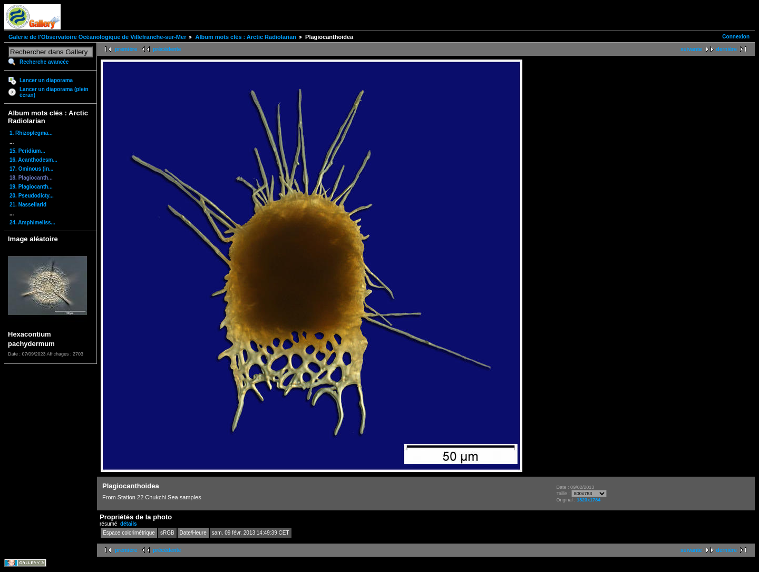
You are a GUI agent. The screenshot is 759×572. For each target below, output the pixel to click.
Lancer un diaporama (46, 80)
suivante (691, 49)
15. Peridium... (27, 151)
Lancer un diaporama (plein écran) (54, 92)
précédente (167, 49)
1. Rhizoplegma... (31, 133)
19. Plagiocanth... (31, 187)
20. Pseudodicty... (31, 196)
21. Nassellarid (27, 205)
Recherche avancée (44, 62)
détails (128, 524)
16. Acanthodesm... (33, 160)
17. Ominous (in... (31, 169)
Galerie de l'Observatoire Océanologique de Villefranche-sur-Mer (97, 37)
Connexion (736, 37)
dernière (726, 49)
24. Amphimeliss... (32, 222)
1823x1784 (588, 499)
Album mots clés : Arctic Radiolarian (245, 37)
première (126, 49)
